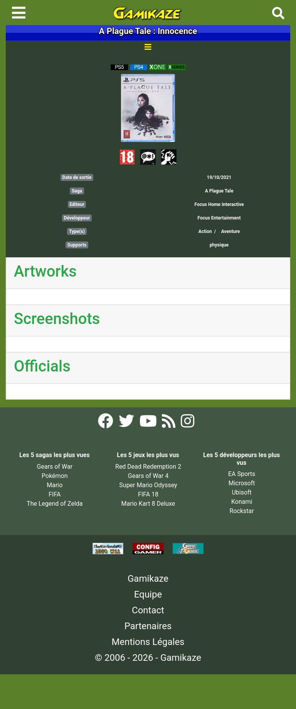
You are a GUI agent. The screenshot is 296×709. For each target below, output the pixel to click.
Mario (54, 485)
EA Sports (241, 474)
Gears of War (54, 466)
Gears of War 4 (148, 475)
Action (205, 231)
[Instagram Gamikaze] (187, 423)
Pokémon (55, 475)
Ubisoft (241, 492)
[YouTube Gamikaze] (149, 423)
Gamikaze (148, 578)
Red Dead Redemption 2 (148, 466)
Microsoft (242, 483)
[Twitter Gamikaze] (127, 423)
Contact (148, 610)
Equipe (148, 594)
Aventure (230, 231)
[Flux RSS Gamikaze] (169, 423)
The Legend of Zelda (54, 503)
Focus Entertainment (218, 218)
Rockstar (242, 511)
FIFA (55, 494)
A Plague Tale (219, 191)
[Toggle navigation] (19, 13)
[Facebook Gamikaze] (106, 423)
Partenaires (148, 626)
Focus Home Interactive (219, 204)
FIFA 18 (148, 494)
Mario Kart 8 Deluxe (148, 503)
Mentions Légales (147, 641)
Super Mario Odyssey (148, 485)
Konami (241, 501)
